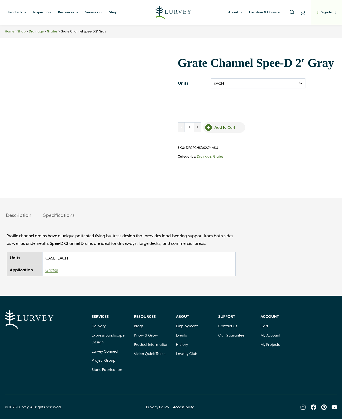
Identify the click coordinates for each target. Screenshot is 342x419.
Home (9, 31)
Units (183, 83)
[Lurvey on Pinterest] (324, 407)
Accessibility (183, 407)
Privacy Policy (157, 407)
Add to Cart (224, 127)
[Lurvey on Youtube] (334, 407)
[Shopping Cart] (304, 12)
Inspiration (42, 12)
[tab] (18, 215)
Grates (52, 31)
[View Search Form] (291, 12)
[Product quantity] (189, 127)
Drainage (36, 31)
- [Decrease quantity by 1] (181, 127)
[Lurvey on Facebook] (313, 407)
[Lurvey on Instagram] (303, 407)
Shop (113, 12)
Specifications (59, 215)
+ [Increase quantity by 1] (197, 127)
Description (18, 215)
